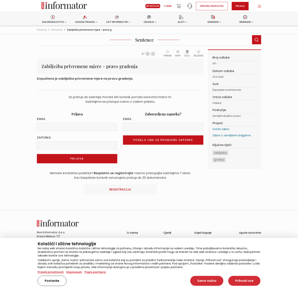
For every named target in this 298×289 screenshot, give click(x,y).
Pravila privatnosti (51, 272)
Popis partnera (95, 272)
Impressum (74, 272)
